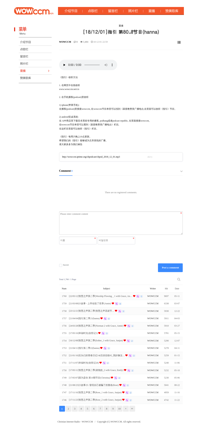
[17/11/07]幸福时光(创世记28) (84, 362)
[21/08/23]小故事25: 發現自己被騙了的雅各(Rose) (94, 385)
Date (177, 288)
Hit (166, 288)
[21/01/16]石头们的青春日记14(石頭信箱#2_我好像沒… (97, 355)
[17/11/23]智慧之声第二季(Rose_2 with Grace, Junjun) (95, 399)
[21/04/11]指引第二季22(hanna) (84, 348)
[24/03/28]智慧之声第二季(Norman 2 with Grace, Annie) (96, 325)
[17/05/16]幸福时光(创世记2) (83, 333)
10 (119, 408)
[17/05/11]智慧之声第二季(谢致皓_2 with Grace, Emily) (96, 370)
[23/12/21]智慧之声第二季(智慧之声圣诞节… (92, 310)
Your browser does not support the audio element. (88, 65)
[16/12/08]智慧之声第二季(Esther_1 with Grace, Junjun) (96, 340)
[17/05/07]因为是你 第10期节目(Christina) (90, 377)
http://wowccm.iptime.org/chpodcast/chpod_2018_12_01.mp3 (91, 156)
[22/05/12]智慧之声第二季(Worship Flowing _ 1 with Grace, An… (101, 296)
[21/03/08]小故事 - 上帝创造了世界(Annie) (90, 303)
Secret (64, 265)
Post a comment (170, 267)
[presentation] (97, 253)
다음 (126, 409)
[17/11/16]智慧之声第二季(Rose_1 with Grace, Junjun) (95, 392)
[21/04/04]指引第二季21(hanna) (84, 318)
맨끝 (132, 409)
